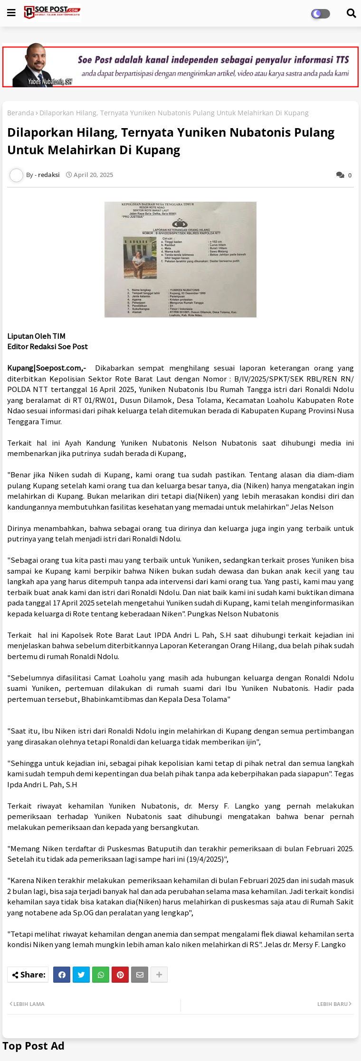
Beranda (20, 112)
